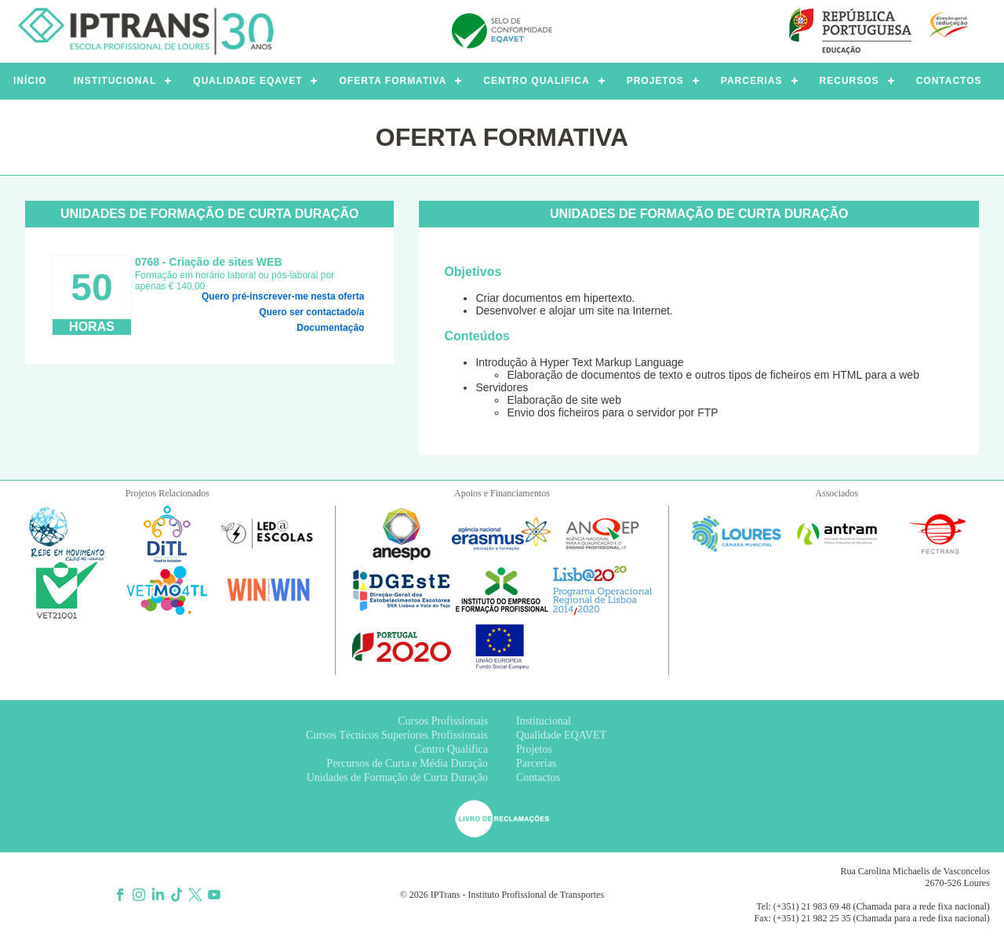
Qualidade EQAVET (561, 735)
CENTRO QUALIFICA (536, 80)
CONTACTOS (949, 80)
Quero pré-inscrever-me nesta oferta (283, 296)
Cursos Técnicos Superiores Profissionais (397, 735)
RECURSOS (849, 80)
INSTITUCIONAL (115, 80)
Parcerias (536, 763)
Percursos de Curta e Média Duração (407, 763)
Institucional (543, 721)
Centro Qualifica (451, 749)
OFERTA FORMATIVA (392, 80)
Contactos (538, 777)
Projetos (534, 749)
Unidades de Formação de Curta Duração (397, 777)
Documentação (330, 327)
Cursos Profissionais (443, 721)
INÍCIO (30, 80)
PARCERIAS (752, 80)
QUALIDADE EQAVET (247, 80)
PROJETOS (655, 80)
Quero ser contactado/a (311, 312)
